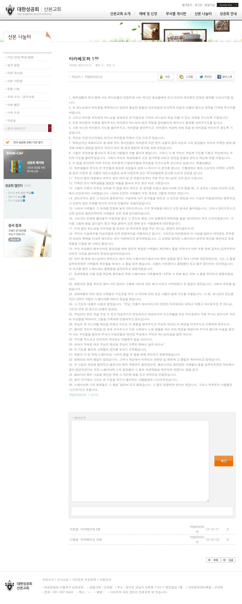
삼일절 (18, 200)
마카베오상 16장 (91, 539)
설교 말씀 (12, 65)
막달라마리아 (94, 77)
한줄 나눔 (12, 89)
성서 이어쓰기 (15, 128)
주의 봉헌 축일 (23, 193)
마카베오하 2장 (90, 529)
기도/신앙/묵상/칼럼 (19, 57)
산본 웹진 (12, 104)
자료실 (10, 120)
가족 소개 (12, 112)
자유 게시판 (14, 73)
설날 (20, 196)
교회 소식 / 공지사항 (19, 97)
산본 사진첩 (14, 81)
